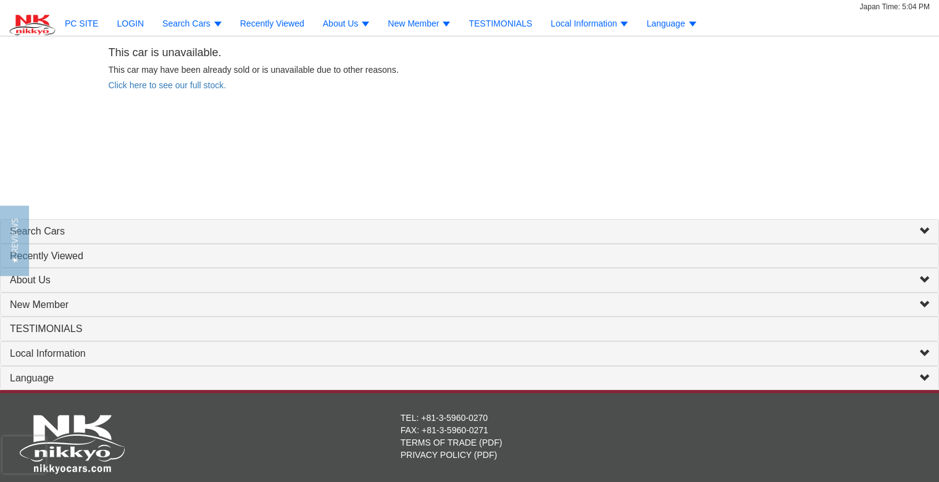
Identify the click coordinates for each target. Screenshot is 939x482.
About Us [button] (346, 23)
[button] (14, 241)
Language (32, 378)
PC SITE (81, 23)
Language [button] (671, 23)
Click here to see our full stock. (168, 85)
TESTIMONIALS (500, 23)
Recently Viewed (272, 23)
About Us (30, 280)
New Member (39, 304)
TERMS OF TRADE (439, 442)
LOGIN (130, 23)
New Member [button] (419, 23)
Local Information (48, 353)
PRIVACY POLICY (436, 455)
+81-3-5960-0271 (455, 430)
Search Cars (37, 231)
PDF (490, 442)
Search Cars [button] (192, 23)
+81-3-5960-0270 (454, 418)
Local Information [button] (589, 23)
